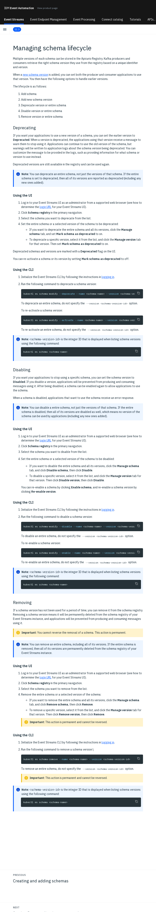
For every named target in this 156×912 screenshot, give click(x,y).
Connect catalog (112, 19)
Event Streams (14, 19)
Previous (19, 874)
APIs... (151, 19)
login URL (45, 207)
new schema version (35, 74)
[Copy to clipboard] (138, 293)
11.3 (17, 29)
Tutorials (135, 19)
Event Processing (84, 19)
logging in (108, 277)
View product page (47, 8)
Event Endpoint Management (48, 19)
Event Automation (19, 8)
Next (16, 907)
